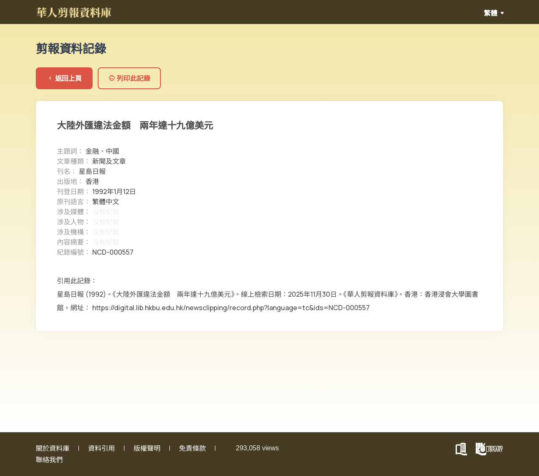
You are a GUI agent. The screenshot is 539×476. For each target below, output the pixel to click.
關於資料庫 (52, 448)
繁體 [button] (491, 13)
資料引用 (101, 448)
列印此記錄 (129, 78)
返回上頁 (64, 78)
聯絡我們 (49, 459)
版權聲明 (146, 448)
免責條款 (192, 448)
